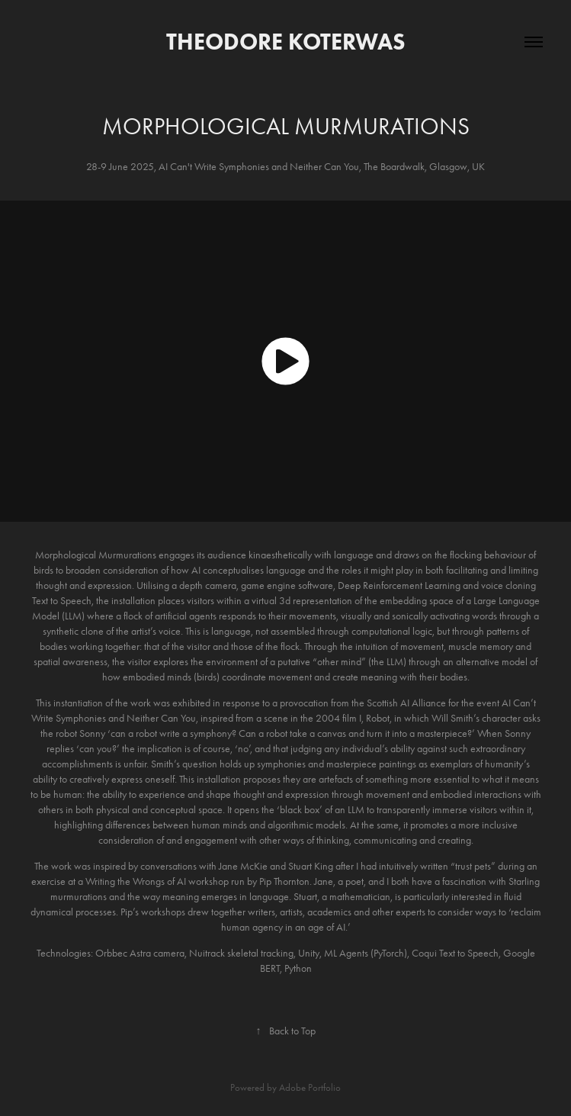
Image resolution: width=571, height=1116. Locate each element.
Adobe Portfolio (310, 1087)
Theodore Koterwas (286, 41)
